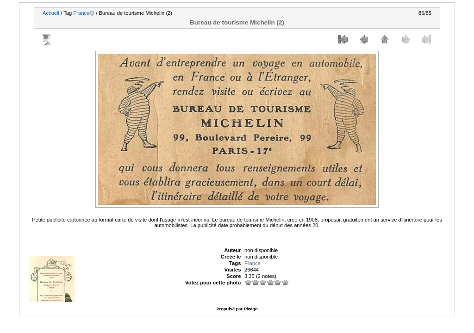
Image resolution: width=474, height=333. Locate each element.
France (81, 13)
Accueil (51, 13)
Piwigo (251, 309)
